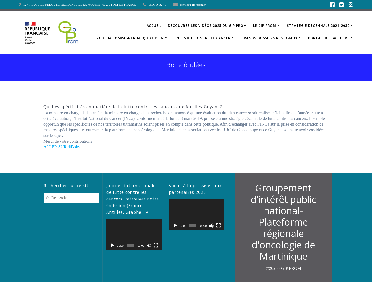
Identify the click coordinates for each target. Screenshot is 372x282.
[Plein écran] (155, 245)
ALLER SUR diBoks (61, 147)
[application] (134, 234)
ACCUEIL (154, 25)
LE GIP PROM (264, 25)
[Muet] (149, 245)
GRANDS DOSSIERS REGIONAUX (269, 38)
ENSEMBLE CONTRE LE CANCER (202, 38)
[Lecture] (112, 245)
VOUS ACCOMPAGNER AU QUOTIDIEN (130, 38)
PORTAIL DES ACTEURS (328, 38)
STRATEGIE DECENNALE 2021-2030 (318, 25)
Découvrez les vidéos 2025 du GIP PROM (207, 25)
